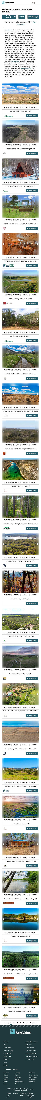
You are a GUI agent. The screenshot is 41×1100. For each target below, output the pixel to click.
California (6, 1073)
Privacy (15, 1093)
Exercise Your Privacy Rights (30, 1095)
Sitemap (29, 1045)
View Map (33, 16)
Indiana (5, 1081)
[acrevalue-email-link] (11, 1037)
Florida (5, 1075)
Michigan (17, 1075)
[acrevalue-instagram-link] (25, 1037)
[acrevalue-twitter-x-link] (20, 1037)
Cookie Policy (22, 1094)
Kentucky (17, 1073)
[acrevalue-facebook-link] (16, 1037)
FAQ (5, 1062)
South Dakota (33, 1077)
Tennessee (32, 1079)
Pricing (5, 1042)
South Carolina (33, 1075)
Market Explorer (31, 1042)
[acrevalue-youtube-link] (29, 1037)
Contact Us (30, 1059)
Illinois (5, 1079)
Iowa (4, 1084)
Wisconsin (32, 1081)
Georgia (5, 1077)
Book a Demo (30, 1048)
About (5, 1059)
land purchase (26, 69)
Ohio (16, 1084)
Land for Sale (8, 1051)
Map (33, 3)
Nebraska (17, 1079)
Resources (7, 1056)
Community (7, 1053)
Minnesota (18, 1077)
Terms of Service (9, 1095)
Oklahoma (32, 1073)
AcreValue (8, 30)
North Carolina (19, 1081)
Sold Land (7, 1048)
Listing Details (31, 115)
